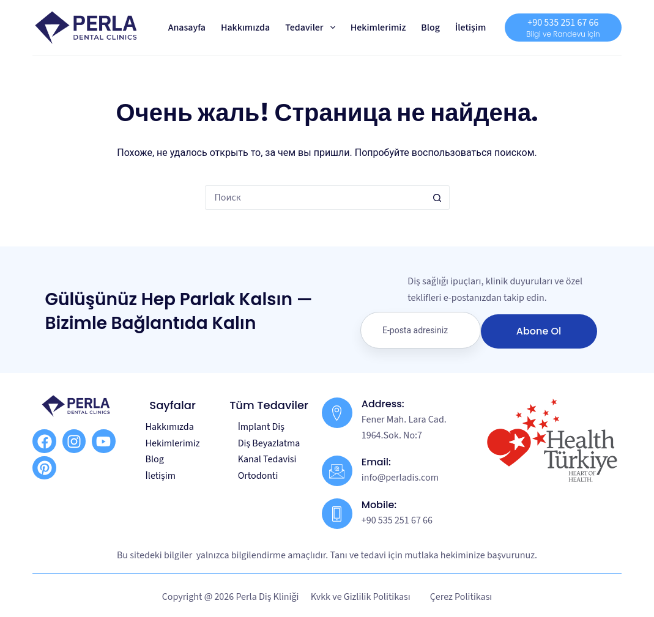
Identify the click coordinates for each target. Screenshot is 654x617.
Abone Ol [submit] (538, 331)
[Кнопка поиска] (437, 197)
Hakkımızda (245, 27)
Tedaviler (312, 27)
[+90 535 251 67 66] (563, 27)
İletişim (470, 27)
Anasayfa (187, 27)
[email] (420, 330)
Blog (430, 27)
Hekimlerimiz (378, 27)
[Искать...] (315, 197)
